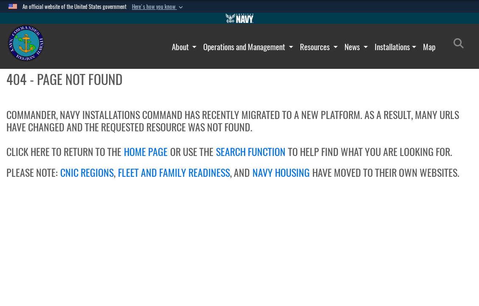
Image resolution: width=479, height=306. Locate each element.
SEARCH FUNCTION (251, 152)
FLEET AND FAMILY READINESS (174, 172)
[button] (158, 7)
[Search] (461, 45)
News (353, 46)
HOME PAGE (146, 152)
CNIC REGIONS (87, 172)
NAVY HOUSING (281, 172)
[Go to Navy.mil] (240, 18)
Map (429, 46)
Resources (315, 46)
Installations (392, 46)
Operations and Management (245, 46)
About (181, 46)
